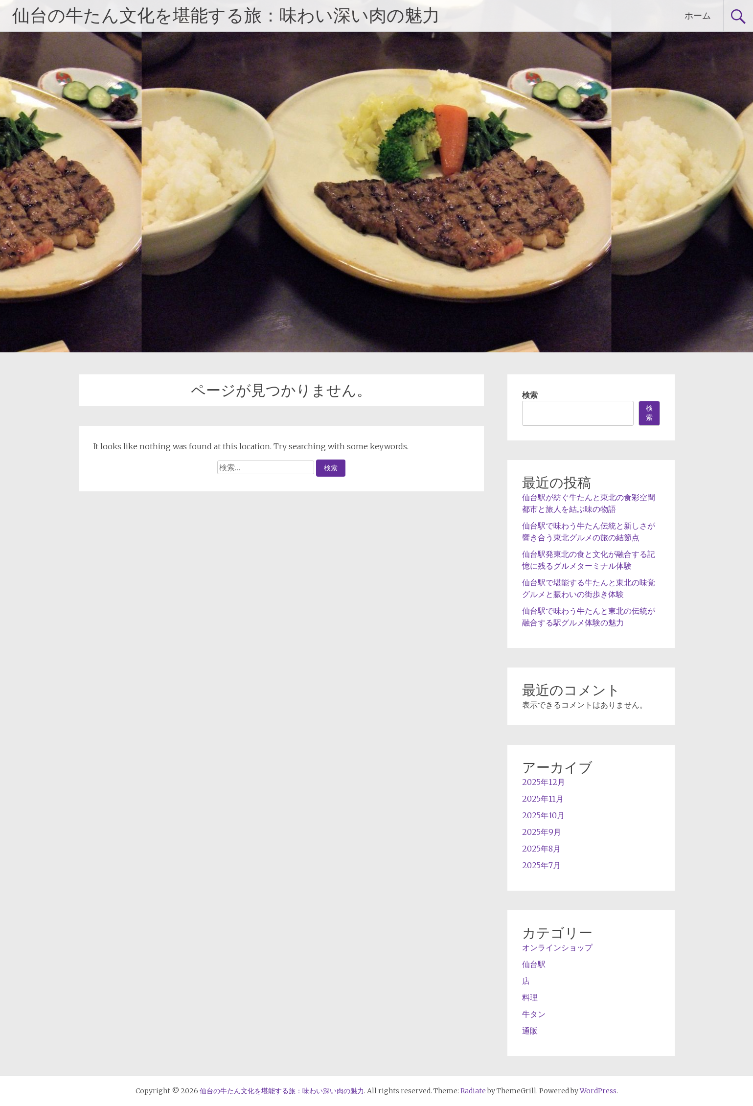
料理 (530, 997)
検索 (530, 395)
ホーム (698, 15)
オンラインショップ (557, 947)
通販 (530, 1031)
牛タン (534, 1014)
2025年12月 (543, 782)
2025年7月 (541, 865)
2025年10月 (543, 815)
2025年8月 (541, 848)
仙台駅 (534, 964)
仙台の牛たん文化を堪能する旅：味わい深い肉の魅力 (226, 15)
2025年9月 (541, 832)
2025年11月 (543, 799)
